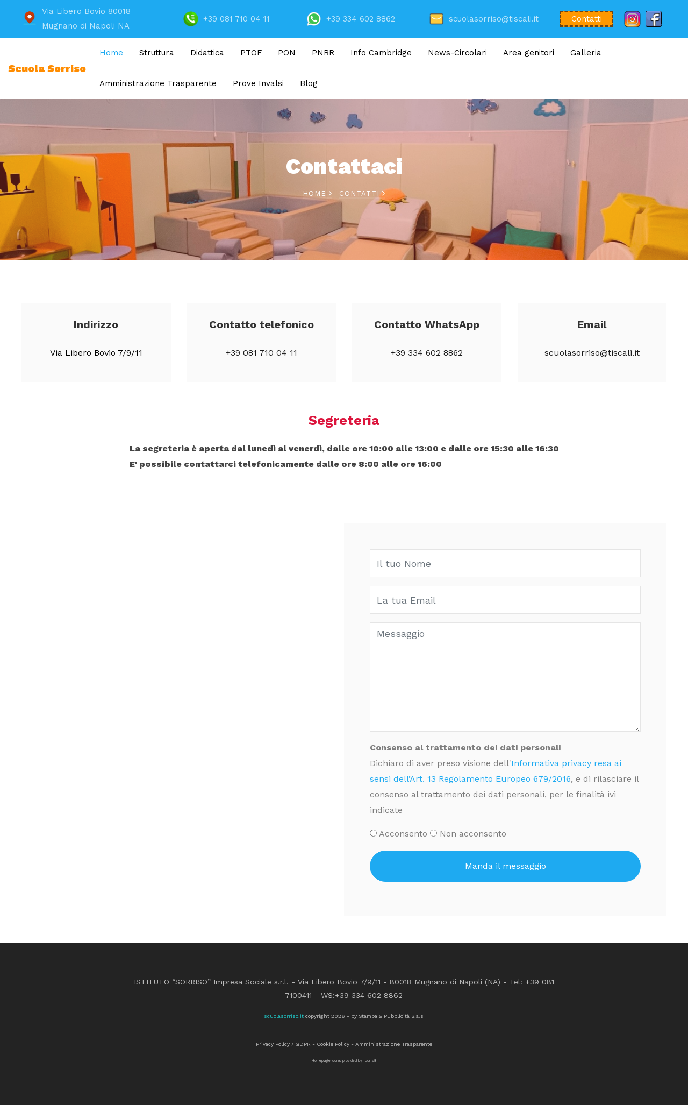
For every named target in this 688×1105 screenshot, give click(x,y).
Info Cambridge (381, 53)
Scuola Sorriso (47, 68)
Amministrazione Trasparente (158, 83)
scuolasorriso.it (284, 1016)
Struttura (156, 53)
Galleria (585, 53)
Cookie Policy (333, 1044)
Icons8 (369, 1060)
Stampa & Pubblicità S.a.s (391, 1016)
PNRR (323, 53)
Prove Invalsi (258, 83)
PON (287, 53)
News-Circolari (457, 53)
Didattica (207, 53)
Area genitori (528, 53)
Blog (309, 83)
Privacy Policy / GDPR (283, 1044)
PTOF (251, 53)
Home (111, 53)
